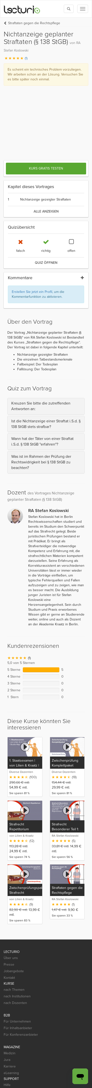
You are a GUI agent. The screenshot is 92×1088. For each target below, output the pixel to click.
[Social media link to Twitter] (16, 1026)
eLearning (11, 987)
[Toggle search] (69, 9)
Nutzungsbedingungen (57, 1069)
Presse (9, 879)
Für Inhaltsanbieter (18, 942)
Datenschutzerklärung (20, 1069)
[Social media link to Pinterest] (24, 1026)
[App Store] (17, 1046)
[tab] (46, 321)
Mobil (8, 1006)
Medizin (9, 968)
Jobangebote (14, 886)
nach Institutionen (17, 911)
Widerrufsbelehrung (19, 1075)
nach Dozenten (15, 917)
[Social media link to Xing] (42, 1026)
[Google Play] (47, 1046)
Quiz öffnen (46, 177)
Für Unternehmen (17, 936)
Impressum (12, 1080)
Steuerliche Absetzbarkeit (56, 1075)
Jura (7, 974)
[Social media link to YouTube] (33, 1026)
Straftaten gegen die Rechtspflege (34, 23)
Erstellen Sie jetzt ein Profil (32, 206)
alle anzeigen (46, 126)
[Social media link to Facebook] (7, 1026)
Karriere (10, 981)
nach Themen (14, 904)
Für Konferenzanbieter (21, 949)
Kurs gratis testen (46, 83)
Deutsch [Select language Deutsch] (33, 1080)
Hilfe (7, 999)
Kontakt (9, 892)
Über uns (11, 872)
